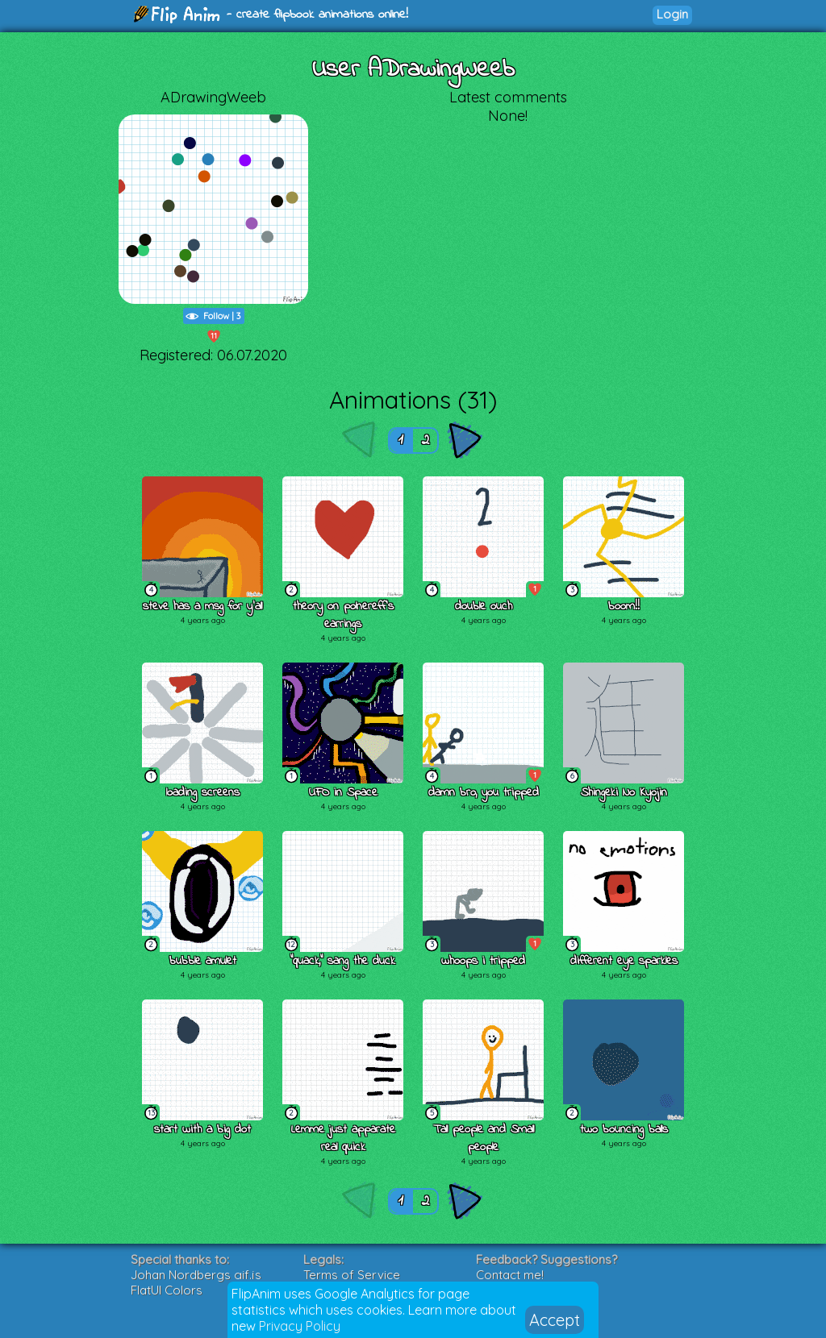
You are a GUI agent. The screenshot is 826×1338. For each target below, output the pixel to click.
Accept (554, 1320)
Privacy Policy (299, 1326)
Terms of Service (351, 1274)
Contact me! (510, 1274)
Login (672, 14)
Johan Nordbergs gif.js (196, 1274)
